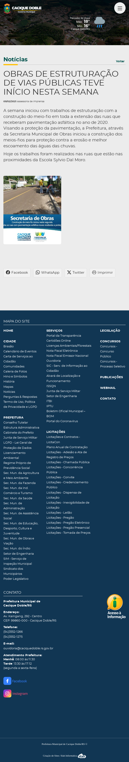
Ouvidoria (53, 360)
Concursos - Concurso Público (108, 351)
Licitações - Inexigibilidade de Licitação (67, 505)
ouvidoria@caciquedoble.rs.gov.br (28, 648)
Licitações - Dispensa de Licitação (63, 495)
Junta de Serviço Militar (20, 437)
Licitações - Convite (60, 477)
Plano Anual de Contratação (67, 447)
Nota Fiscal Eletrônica (62, 350)
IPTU (49, 406)
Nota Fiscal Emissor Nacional (67, 355)
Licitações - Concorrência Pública (64, 470)
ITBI (49, 401)
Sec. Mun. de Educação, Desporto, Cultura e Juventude (20, 528)
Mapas (8, 386)
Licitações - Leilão (59, 512)
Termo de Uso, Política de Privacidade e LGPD (20, 404)
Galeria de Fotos (15, 371)
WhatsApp (47, 273)
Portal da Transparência (63, 335)
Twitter (75, 273)
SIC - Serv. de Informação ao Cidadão (66, 368)
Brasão (8, 346)
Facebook (17, 273)
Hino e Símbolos (15, 376)
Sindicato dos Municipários (13, 571)
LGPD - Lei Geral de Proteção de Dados (17, 445)
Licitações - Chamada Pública (68, 462)
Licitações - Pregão (60, 517)
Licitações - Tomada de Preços (68, 532)
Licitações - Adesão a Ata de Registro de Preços (66, 455)
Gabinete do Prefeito (18, 432)
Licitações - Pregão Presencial (68, 527)
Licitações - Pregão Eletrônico (67, 522)
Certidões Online (58, 340)
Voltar (120, 61)
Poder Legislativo (15, 578)
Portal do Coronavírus (62, 421)
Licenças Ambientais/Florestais (68, 345)
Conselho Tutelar (15, 422)
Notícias (9, 391)
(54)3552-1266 (13, 631)
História (9, 381)
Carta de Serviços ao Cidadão (18, 359)
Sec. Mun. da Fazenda (19, 483)
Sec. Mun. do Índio (16, 548)
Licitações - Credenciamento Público (67, 485)
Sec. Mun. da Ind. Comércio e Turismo (18, 491)
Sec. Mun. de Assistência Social (21, 516)
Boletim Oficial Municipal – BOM (65, 414)
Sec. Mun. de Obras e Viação (18, 541)
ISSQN (51, 386)
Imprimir (102, 273)
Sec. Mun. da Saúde (17, 498)
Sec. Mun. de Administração (14, 506)
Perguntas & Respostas (20, 396)
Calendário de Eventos (19, 351)
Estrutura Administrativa (21, 427)
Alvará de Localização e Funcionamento (63, 378)
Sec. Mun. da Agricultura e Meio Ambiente (21, 476)
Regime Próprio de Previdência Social (17, 466)
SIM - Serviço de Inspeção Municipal (17, 561)
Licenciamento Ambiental (14, 456)
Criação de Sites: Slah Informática (64, 755)
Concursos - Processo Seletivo (112, 364)
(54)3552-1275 (13, 636)
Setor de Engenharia (18, 553)
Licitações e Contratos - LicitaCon (63, 440)
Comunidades (13, 366)
